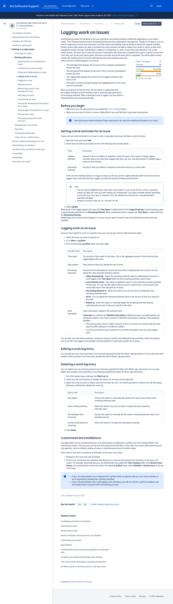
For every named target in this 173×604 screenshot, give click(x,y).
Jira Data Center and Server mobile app (28, 149)
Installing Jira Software (21, 41)
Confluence (73, 582)
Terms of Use (130, 596)
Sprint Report (66, 545)
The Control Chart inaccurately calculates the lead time (83, 562)
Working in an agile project (23, 49)
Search (151, 6)
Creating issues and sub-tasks (30, 68)
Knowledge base (69, 6)
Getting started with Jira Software (26, 37)
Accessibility (17, 153)
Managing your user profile (26, 125)
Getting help (17, 157)
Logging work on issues (27, 76)
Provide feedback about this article (104, 504)
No (85, 504)
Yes (79, 504)
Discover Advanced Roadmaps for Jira (28, 141)
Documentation (50, 6)
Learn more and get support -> (124, 15)
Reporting (19, 129)
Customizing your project (71, 540)
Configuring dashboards (25, 133)
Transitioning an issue (27, 99)
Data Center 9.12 (152, 23)
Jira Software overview (21, 33)
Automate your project (21, 161)
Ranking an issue (25, 84)
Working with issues (23, 57)
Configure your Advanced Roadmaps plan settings (81, 557)
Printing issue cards (26, 114)
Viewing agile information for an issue (33, 110)
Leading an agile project (22, 45)
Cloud (137, 24)
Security (142, 596)
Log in (159, 6)
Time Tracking (114, 109)
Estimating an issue (26, 95)
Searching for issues (23, 53)
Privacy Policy (115, 596)
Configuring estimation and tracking (76, 521)
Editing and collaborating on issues (32, 72)
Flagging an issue (25, 80)
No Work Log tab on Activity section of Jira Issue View (83, 566)
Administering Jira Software (23, 145)
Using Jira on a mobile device (27, 137)
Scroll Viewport (86, 582)
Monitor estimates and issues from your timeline (81, 535)
